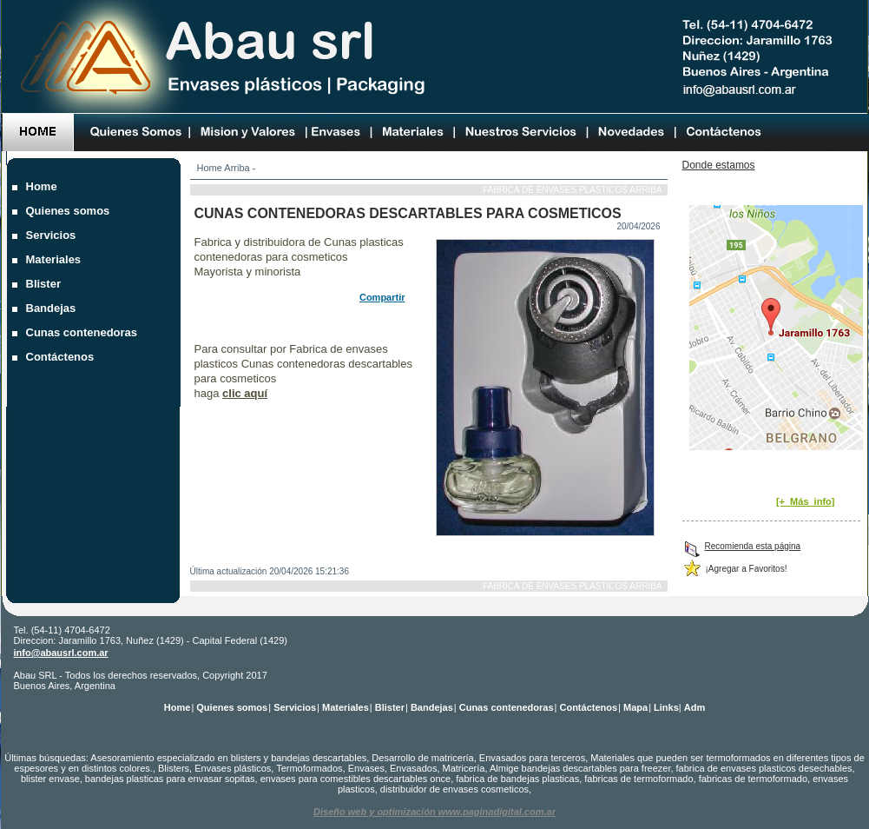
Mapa (635, 707)
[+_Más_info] (805, 501)
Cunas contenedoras (84, 332)
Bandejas (53, 308)
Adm (694, 707)
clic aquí (244, 393)
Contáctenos (62, 356)
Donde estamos (718, 165)
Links (666, 707)
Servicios (53, 235)
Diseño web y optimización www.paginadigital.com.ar (434, 811)
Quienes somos (70, 210)
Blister (45, 283)
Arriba (236, 167)
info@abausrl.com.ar (61, 652)
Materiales (55, 259)
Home (209, 167)
